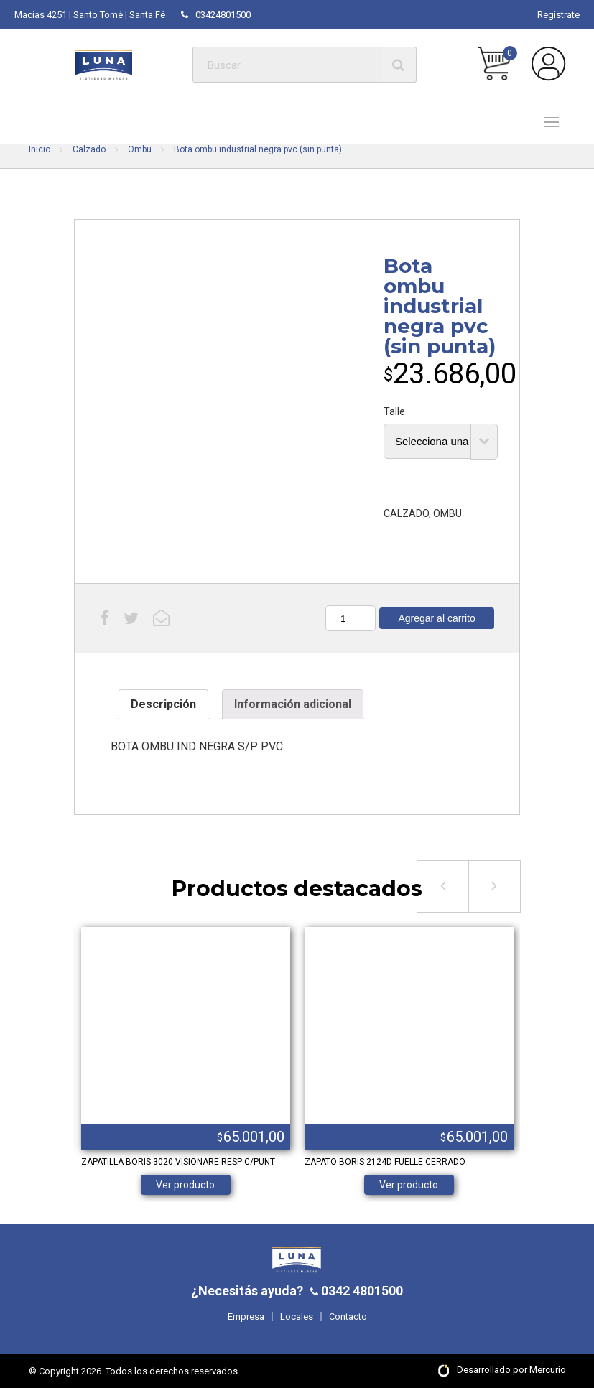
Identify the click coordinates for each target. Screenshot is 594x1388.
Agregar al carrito (436, 618)
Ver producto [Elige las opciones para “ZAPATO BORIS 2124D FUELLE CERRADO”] (408, 1185)
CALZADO (406, 513)
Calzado (89, 149)
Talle (394, 411)
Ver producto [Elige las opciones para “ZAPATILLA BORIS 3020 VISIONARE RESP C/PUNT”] (185, 1185)
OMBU (447, 513)
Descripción (163, 704)
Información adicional (292, 704)
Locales (296, 1316)
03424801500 (216, 14)
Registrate (558, 14)
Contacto (348, 1316)
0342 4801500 (360, 1290)
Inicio (39, 149)
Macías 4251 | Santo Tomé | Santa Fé (89, 14)
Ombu (140, 149)
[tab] (163, 704)
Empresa (246, 1316)
